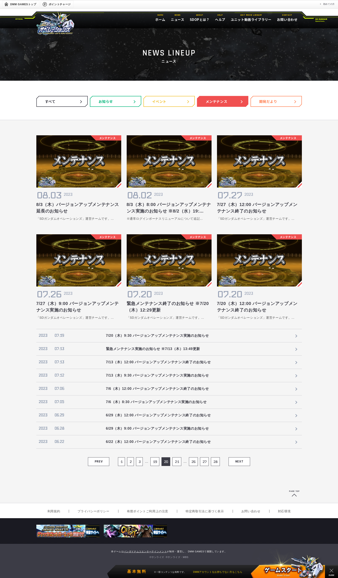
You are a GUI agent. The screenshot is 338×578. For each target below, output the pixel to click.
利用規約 (53, 511)
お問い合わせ (251, 511)
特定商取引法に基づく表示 (205, 511)
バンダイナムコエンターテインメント (145, 551)
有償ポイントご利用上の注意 (147, 511)
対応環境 (284, 511)
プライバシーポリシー (93, 511)
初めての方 (329, 4)
